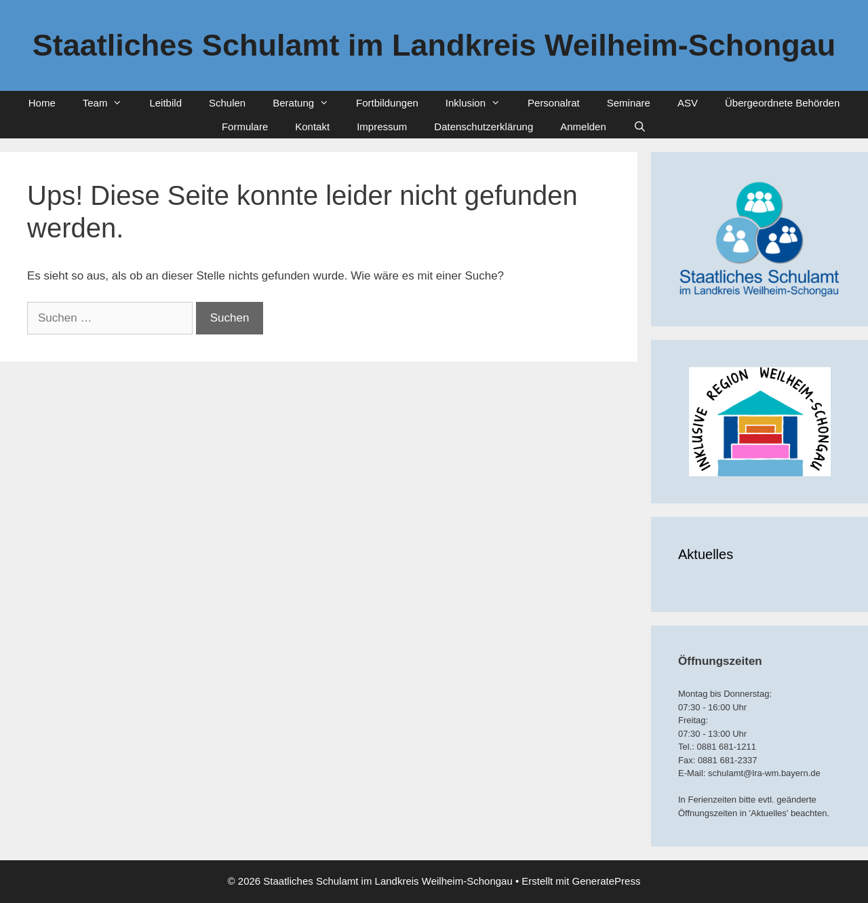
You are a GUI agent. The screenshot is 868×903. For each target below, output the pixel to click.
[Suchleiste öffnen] (640, 126)
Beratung (307, 103)
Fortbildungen (387, 103)
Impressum (382, 126)
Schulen (227, 103)
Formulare (245, 126)
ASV (687, 103)
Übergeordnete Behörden (782, 103)
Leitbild (165, 103)
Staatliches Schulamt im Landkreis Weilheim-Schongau (434, 45)
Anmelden (583, 126)
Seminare (628, 103)
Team (109, 103)
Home (42, 103)
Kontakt (312, 126)
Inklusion (480, 103)
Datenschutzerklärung (483, 126)
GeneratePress (606, 881)
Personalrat (554, 103)
